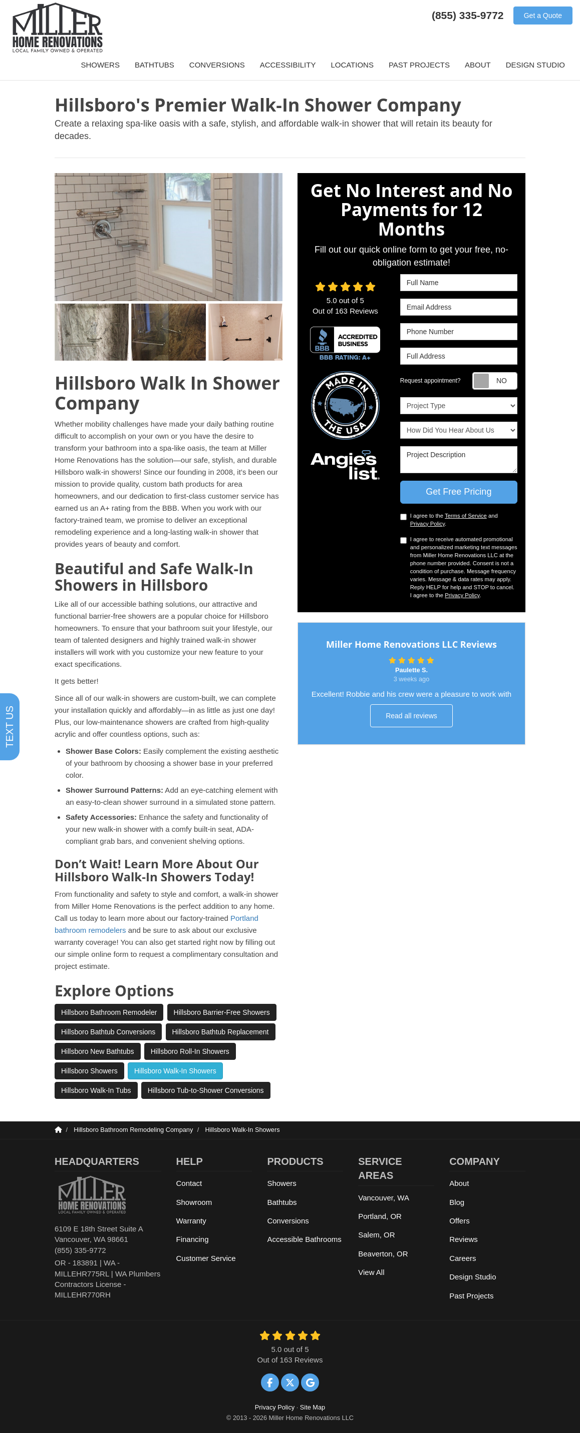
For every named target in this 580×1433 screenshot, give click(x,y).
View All (371, 1272)
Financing (192, 1239)
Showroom (194, 1202)
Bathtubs (282, 1202)
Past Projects (471, 1295)
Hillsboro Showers (89, 1071)
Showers (281, 1183)
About (459, 1183)
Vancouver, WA (383, 1197)
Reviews (463, 1239)
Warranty (191, 1220)
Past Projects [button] (419, 65)
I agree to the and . (449, 520)
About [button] (478, 65)
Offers (459, 1220)
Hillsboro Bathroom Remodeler (109, 1012)
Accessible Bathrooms (304, 1239)
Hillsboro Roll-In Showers (190, 1051)
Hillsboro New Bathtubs (97, 1051)
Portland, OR (380, 1216)
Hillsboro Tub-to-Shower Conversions (206, 1090)
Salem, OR (376, 1234)
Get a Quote (543, 16)
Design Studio (472, 1276)
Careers (462, 1258)
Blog (456, 1202)
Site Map (312, 1407)
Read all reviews (411, 716)
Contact (189, 1183)
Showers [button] (100, 65)
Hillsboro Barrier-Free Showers (222, 1012)
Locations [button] (352, 65)
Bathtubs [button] (154, 65)
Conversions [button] (217, 65)
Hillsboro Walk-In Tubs (96, 1090)
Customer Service (206, 1258)
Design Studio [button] (535, 65)
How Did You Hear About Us (458, 430)
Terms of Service (466, 516)
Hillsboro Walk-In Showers (175, 1071)
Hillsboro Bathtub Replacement (220, 1032)
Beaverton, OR (383, 1253)
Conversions (288, 1220)
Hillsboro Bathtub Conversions (108, 1032)
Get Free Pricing (458, 492)
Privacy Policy (427, 524)
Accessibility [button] (288, 65)
